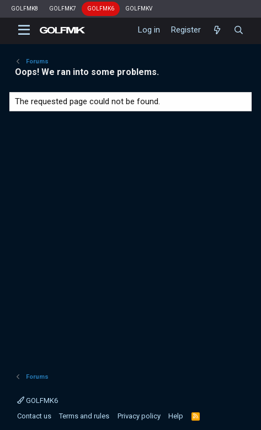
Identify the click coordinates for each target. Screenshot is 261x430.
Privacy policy (139, 416)
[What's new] (217, 30)
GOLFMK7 (62, 9)
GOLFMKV (138, 9)
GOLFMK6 (100, 9)
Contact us (34, 416)
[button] (25, 30)
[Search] (238, 30)
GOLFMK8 (24, 9)
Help (175, 416)
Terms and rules (84, 416)
